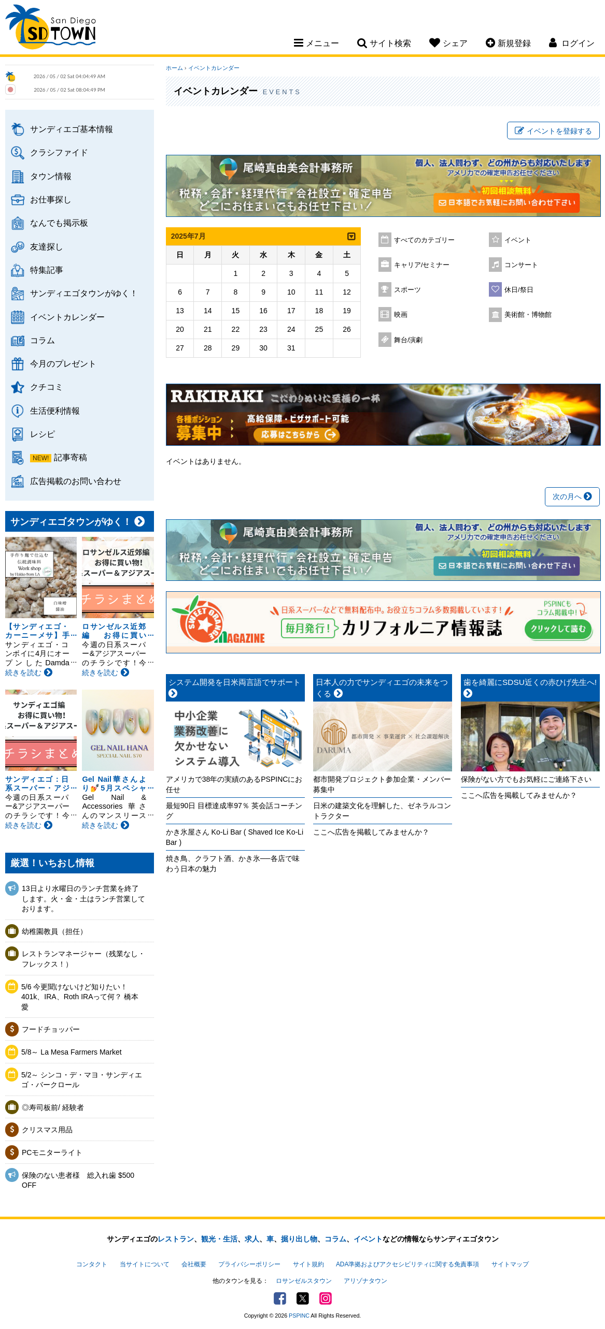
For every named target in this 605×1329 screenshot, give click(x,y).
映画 (400, 314)
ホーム (174, 68)
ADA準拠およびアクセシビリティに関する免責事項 (407, 1264)
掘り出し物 (299, 1239)
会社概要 (193, 1264)
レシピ (42, 434)
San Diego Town (50, 28)
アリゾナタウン (365, 1280)
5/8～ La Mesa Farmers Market (71, 1052)
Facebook (280, 1298)
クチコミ (46, 386)
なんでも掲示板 (59, 222)
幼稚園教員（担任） (54, 931)
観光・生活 (219, 1239)
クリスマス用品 (47, 1130)
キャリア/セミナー (422, 265)
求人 (252, 1239)
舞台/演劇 (408, 340)
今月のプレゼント (63, 363)
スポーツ (407, 290)
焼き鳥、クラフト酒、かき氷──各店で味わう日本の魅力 (233, 863)
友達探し (46, 246)
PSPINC (299, 1315)
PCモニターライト (52, 1152)
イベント (517, 240)
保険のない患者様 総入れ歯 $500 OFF (78, 1180)
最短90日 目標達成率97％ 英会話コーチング (234, 810)
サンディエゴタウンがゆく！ (84, 293)
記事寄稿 (70, 457)
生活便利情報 (55, 410)
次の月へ (572, 496)
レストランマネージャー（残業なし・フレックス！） (83, 959)
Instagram (325, 1298)
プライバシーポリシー (249, 1264)
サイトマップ (510, 1264)
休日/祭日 (518, 290)
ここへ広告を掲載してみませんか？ (371, 832)
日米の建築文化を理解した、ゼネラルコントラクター (382, 810)
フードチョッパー (51, 1029)
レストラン (176, 1239)
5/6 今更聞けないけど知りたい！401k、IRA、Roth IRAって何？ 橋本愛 (79, 997)
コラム (42, 340)
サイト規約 (308, 1264)
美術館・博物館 (528, 314)
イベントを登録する (553, 131)
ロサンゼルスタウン (304, 1280)
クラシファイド (59, 152)
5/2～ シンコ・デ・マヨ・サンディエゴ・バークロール (81, 1080)
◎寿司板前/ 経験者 (53, 1107)
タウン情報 (51, 176)
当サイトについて (145, 1264)
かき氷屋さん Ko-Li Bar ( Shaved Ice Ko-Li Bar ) (234, 837)
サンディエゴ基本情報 (71, 129)
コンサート (521, 265)
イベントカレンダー (67, 317)
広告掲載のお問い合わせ (75, 481)
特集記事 (46, 269)
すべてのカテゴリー (424, 240)
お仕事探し (51, 199)
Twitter (303, 1298)
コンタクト (91, 1264)
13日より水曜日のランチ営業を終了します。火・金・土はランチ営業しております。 (83, 898)
